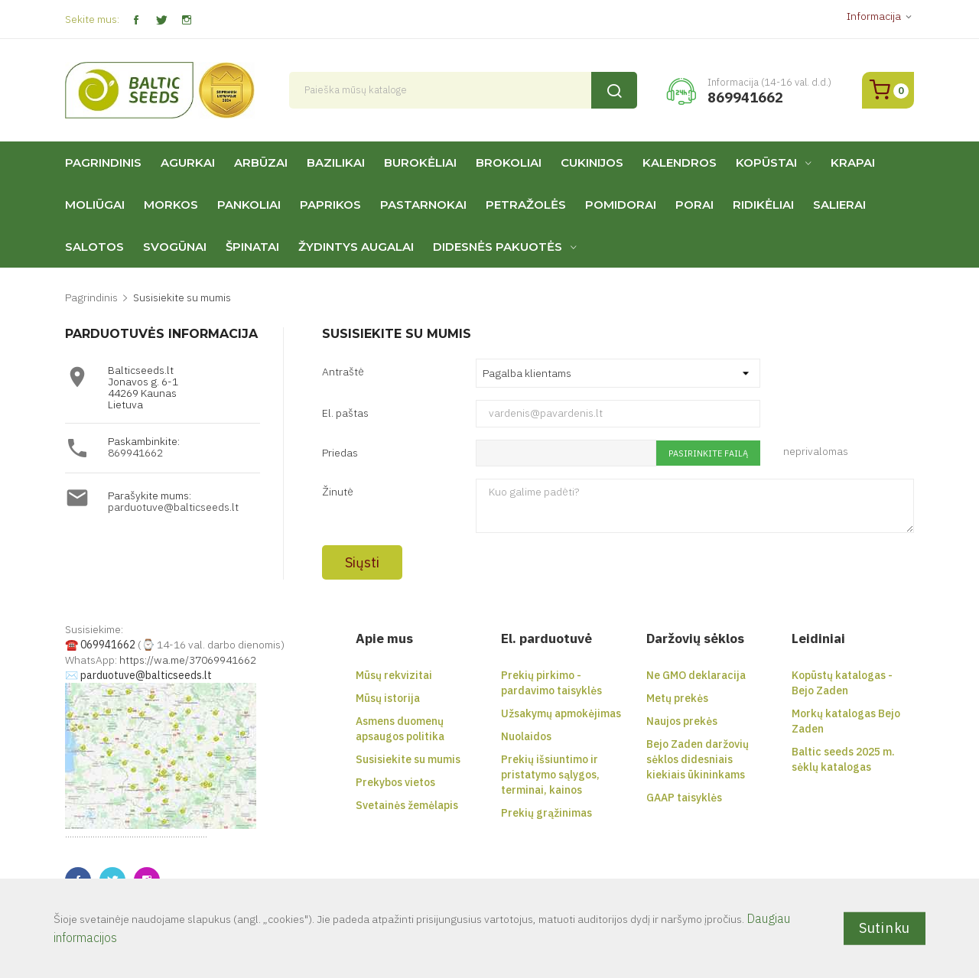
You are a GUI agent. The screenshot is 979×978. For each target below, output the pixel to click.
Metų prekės (677, 698)
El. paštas (345, 412)
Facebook (136, 20)
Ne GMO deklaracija (696, 675)
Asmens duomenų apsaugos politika (400, 728)
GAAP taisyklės (684, 797)
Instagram (186, 20)
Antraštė (343, 371)
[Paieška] (463, 90)
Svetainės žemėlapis (407, 805)
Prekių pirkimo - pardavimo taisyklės (551, 682)
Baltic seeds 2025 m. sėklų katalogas (843, 759)
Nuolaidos (526, 736)
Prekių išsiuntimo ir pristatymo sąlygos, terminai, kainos (550, 774)
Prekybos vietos (395, 782)
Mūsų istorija (388, 698)
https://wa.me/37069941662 (187, 660)
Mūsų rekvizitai (394, 675)
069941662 (107, 644)
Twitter (161, 20)
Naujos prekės (681, 721)
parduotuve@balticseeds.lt (173, 507)
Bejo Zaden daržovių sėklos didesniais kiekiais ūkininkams (697, 759)
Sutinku (884, 928)
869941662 (135, 453)
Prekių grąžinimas (546, 813)
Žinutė (337, 491)
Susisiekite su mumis (408, 759)
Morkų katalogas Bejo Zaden (846, 721)
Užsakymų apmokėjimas (561, 713)
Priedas (340, 452)
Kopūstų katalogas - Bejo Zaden (842, 682)
